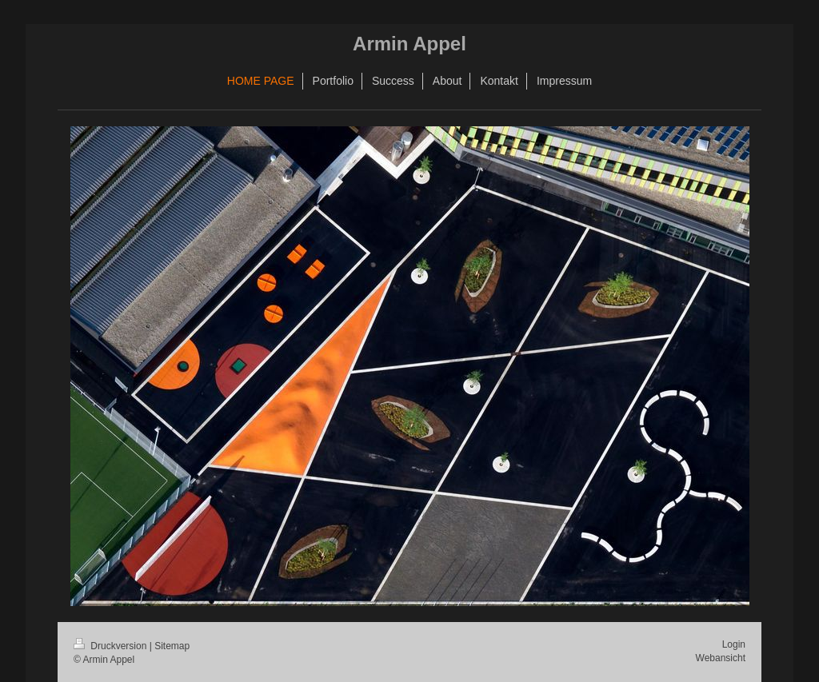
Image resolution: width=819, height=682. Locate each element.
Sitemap (172, 646)
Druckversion (112, 646)
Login (733, 644)
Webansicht (720, 658)
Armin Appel (409, 43)
